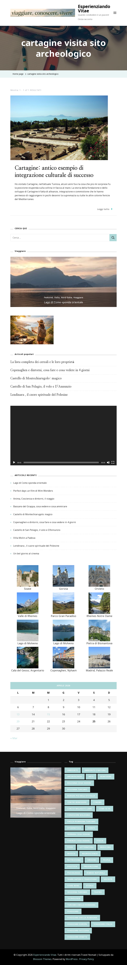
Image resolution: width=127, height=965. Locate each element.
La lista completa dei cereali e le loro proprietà (42, 362)
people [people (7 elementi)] (106, 860)
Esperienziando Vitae (94, 8)
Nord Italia (66, 297)
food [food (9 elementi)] (70, 847)
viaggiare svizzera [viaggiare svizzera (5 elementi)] (78, 930)
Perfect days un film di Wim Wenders (33, 490)
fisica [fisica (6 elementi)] (100, 841)
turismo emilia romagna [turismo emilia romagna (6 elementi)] (81, 905)
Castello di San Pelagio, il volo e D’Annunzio (40, 386)
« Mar (13, 738)
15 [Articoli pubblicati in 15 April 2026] (48, 714)
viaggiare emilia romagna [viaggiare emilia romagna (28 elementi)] (82, 917)
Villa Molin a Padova (24, 537)
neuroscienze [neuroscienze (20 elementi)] (90, 853)
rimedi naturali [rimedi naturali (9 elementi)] (96, 873)
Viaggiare (78, 297)
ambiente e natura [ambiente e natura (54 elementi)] (95, 770)
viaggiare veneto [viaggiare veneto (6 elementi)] (77, 937)
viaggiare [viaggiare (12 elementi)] (73, 911)
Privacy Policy (86, 959)
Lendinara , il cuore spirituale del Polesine (39, 394)
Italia (57, 297)
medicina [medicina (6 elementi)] (105, 847)
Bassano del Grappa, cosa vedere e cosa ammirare (40, 506)
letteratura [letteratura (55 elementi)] (86, 847)
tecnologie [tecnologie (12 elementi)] (73, 898)
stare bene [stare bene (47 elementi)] (73, 885)
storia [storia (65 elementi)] (90, 885)
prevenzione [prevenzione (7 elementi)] (91, 866)
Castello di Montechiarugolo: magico (36, 378)
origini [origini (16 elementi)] (91, 860)
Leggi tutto (104, 208)
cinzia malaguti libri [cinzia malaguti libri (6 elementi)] (79, 808)
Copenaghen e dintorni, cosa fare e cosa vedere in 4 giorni (50, 370)
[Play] (14, 464)
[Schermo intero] (112, 464)
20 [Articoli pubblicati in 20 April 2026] (18, 721)
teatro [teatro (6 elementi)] (98, 892)
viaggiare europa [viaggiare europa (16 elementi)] (77, 924)
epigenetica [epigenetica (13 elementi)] (74, 828)
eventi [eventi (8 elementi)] (91, 828)
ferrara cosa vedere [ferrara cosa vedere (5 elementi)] (78, 834)
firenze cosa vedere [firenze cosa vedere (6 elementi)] (78, 841)
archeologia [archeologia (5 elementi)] (74, 776)
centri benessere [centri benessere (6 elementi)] (77, 802)
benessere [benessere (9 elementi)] (105, 776)
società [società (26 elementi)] (108, 879)
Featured (48, 297)
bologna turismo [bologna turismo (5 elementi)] (77, 789)
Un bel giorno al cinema (26, 553)
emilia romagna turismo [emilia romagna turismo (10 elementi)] (81, 821)
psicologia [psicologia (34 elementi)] (73, 873)
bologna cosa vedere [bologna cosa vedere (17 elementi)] (79, 783)
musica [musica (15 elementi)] (71, 853)
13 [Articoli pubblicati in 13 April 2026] (18, 714)
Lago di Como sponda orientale (63, 302)
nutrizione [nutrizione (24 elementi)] (74, 860)
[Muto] (108, 464)
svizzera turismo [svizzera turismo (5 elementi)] (77, 892)
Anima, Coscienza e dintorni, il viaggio (33, 498)
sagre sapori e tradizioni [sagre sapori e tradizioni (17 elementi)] (82, 879)
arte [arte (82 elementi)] (91, 776)
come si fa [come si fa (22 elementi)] (104, 808)
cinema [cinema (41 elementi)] (97, 802)
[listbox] (63, 282)
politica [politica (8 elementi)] (72, 866)
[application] (63, 435)
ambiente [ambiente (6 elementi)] (72, 770)
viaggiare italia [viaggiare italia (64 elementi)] (103, 924)
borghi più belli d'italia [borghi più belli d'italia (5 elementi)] (81, 796)
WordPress (72, 959)
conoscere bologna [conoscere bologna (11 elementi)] (78, 815)
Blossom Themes (42, 959)
